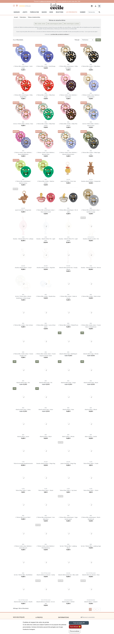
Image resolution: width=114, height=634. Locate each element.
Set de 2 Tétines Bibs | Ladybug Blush (68, 546)
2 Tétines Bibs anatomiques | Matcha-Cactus (23, 181)
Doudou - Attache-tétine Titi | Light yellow (68, 238)
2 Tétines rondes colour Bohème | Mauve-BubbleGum (23, 152)
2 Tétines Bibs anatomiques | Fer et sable (68, 210)
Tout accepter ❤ (79, 623)
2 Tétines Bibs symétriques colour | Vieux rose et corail (45, 210)
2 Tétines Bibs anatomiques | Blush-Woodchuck (91, 517)
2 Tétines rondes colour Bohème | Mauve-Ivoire (91, 95)
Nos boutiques (19, 617)
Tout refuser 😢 (75, 627)
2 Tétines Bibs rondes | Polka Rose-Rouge (45, 95)
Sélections (59, 12)
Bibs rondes (40, 24)
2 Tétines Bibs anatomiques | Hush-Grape (23, 66)
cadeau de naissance (46, 1)
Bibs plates (54, 24)
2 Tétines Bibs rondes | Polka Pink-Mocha (68, 123)
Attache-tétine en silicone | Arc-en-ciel (45, 601)
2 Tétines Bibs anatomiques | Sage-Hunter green (68, 517)
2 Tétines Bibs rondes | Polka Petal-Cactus (45, 123)
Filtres (98, 40)
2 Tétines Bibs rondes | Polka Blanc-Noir (90, 66)
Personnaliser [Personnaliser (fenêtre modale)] (74, 631)
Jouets (24, 12)
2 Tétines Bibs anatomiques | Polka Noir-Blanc (68, 66)
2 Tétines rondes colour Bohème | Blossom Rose (46, 152)
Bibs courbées (71, 24)
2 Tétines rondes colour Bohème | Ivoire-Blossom (23, 546)
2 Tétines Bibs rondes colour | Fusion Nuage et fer (23, 353)
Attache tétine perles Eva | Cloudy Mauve (68, 267)
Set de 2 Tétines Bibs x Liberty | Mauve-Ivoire (90, 123)
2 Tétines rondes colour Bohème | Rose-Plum (68, 95)
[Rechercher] (93, 12)
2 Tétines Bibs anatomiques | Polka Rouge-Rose (23, 95)
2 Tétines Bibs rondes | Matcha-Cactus (45, 181)
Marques (17, 12)
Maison (44, 12)
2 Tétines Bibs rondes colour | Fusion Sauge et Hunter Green (46, 353)
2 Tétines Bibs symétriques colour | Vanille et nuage (90, 210)
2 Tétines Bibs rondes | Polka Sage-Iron (90, 152)
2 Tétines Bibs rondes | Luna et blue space (45, 325)
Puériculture (34, 12)
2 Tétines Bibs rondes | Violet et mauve (68, 296)
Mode (51, 12)
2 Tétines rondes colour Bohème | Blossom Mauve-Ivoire (68, 152)
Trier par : (77, 40)
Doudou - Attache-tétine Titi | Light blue (45, 238)
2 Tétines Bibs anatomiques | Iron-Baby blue (45, 517)
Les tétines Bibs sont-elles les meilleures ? (59, 34)
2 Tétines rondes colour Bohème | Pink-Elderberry (46, 546)
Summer (82, 12)
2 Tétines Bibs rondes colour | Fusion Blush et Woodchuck (91, 325)
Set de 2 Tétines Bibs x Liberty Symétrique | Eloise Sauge (23, 296)
